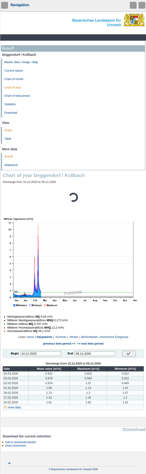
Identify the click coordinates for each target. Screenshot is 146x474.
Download (10, 112)
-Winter (73, 337)
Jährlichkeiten (89, 337)
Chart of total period (17, 95)
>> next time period (90, 343)
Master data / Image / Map (21, 62)
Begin (15, 353)
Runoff (8, 156)
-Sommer (60, 337)
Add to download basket (20, 442)
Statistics (10, 104)
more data (14, 407)
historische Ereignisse (114, 337)
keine (30, 337)
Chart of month (13, 79)
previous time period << (59, 343)
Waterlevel (11, 165)
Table (7, 138)
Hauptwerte (44, 337)
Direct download (15, 445)
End (70, 353)
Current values (13, 70)
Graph (8, 130)
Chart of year (12, 87)
